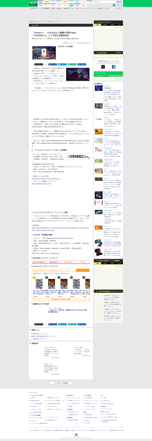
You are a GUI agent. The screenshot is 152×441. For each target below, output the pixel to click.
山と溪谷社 (70, 409)
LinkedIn (83, 64)
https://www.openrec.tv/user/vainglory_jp (46, 179)
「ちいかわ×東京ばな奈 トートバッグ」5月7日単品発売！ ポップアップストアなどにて (113, 142)
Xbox (68, 270)
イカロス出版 (87, 395)
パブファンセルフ (107, 409)
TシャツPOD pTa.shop (109, 414)
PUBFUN (103, 406)
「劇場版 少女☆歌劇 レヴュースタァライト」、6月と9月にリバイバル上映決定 (113, 205)
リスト (45, 64)
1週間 (112, 24)
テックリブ (87, 420)
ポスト (40, 64)
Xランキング (102, 73)
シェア (54, 64)
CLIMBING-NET (73, 414)
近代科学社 (70, 417)
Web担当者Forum (35, 400)
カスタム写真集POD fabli (110, 417)
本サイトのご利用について (36, 430)
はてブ (63, 64)
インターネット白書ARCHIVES (39, 423)
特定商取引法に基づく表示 (116, 430)
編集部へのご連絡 (69, 430)
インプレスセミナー (52, 406)
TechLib (88, 423)
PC (72, 8)
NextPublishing (51, 420)
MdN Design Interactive (92, 417)
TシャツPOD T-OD (74, 403)
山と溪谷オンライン (74, 411)
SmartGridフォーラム (53, 397)
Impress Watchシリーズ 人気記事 (109, 260)
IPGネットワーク (105, 411)
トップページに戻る (61, 383)
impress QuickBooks (108, 403)
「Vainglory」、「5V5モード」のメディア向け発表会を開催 (81, 351)
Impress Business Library (53, 403)
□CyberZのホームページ (38, 334)
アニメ (83, 262)
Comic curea (106, 400)
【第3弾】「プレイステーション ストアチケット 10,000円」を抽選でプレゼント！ (112, 311)
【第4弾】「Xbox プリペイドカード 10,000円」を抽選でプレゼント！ (113, 318)
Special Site (102, 53)
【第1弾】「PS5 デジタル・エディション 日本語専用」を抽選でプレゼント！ (112, 297)
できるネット (34, 420)
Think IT (33, 397)
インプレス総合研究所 (37, 403)
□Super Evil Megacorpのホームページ (43, 336)
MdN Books (89, 414)
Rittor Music (70, 395)
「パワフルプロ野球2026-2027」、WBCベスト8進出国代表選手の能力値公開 (113, 152)
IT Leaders (33, 406)
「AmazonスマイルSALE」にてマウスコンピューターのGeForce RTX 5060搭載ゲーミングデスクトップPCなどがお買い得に (112, 135)
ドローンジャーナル (36, 409)
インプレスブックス (52, 417)
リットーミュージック (74, 397)
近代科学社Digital (73, 420)
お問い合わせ (48, 430)
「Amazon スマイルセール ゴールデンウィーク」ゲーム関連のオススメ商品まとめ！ (112, 230)
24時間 (105, 24)
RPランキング (101, 75)
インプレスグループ (102, 430)
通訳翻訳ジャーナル (91, 403)
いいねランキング (115, 75)
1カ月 (119, 24)
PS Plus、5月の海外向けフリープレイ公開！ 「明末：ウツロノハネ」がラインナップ (113, 196)
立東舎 (70, 406)
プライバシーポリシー (82, 430)
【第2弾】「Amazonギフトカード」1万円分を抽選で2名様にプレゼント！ (113, 304)
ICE (102, 395)
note (73, 64)
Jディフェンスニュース (92, 400)
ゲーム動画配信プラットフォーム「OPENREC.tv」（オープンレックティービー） (47, 81)
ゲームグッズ (68, 262)
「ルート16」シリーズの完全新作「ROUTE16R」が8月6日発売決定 (113, 214)
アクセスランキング (105, 22)
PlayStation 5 (53, 262)
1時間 (97, 24)
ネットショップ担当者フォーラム (56, 400)
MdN (85, 412)
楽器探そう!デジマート (75, 400)
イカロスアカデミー (91, 409)
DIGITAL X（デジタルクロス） (55, 409)
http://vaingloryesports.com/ (41, 184)
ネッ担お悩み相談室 (36, 412)
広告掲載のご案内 (58, 430)
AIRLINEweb (89, 397)
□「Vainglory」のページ (38, 339)
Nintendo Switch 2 (39, 262)
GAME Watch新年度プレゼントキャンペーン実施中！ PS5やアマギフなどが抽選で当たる (110, 292)
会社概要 (92, 430)
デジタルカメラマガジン (37, 417)
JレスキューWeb (90, 406)
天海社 (104, 397)
